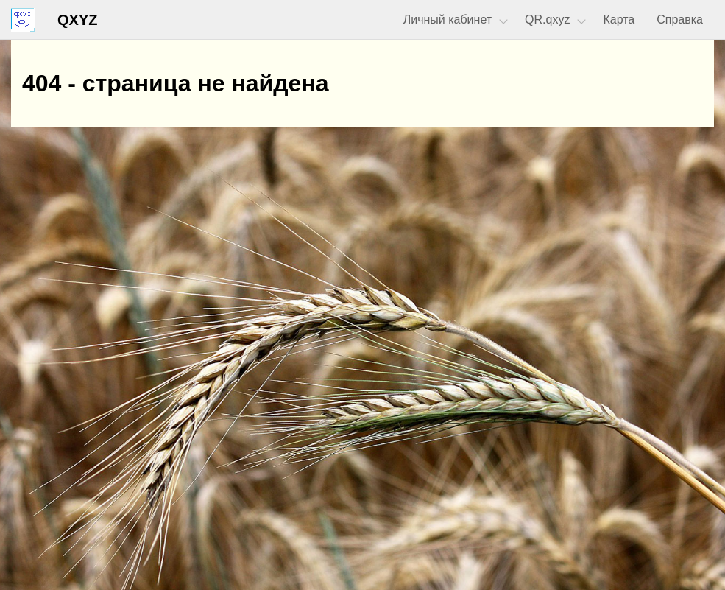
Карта (618, 19)
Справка (680, 19)
